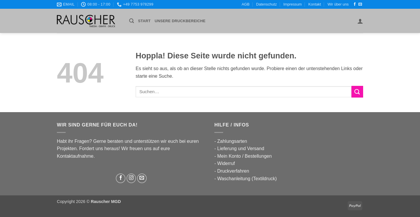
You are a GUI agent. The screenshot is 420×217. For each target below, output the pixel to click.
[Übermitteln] (357, 91)
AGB (246, 4)
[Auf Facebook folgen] (354, 4)
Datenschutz (266, 4)
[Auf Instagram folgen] (131, 178)
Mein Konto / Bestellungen (244, 156)
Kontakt (314, 4)
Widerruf (226, 163)
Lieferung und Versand (240, 148)
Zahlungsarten (232, 141)
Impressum (292, 4)
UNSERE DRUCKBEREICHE (180, 21)
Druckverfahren (233, 171)
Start (144, 21)
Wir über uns (338, 4)
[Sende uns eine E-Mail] (360, 4)
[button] (131, 21)
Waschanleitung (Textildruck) (247, 178)
